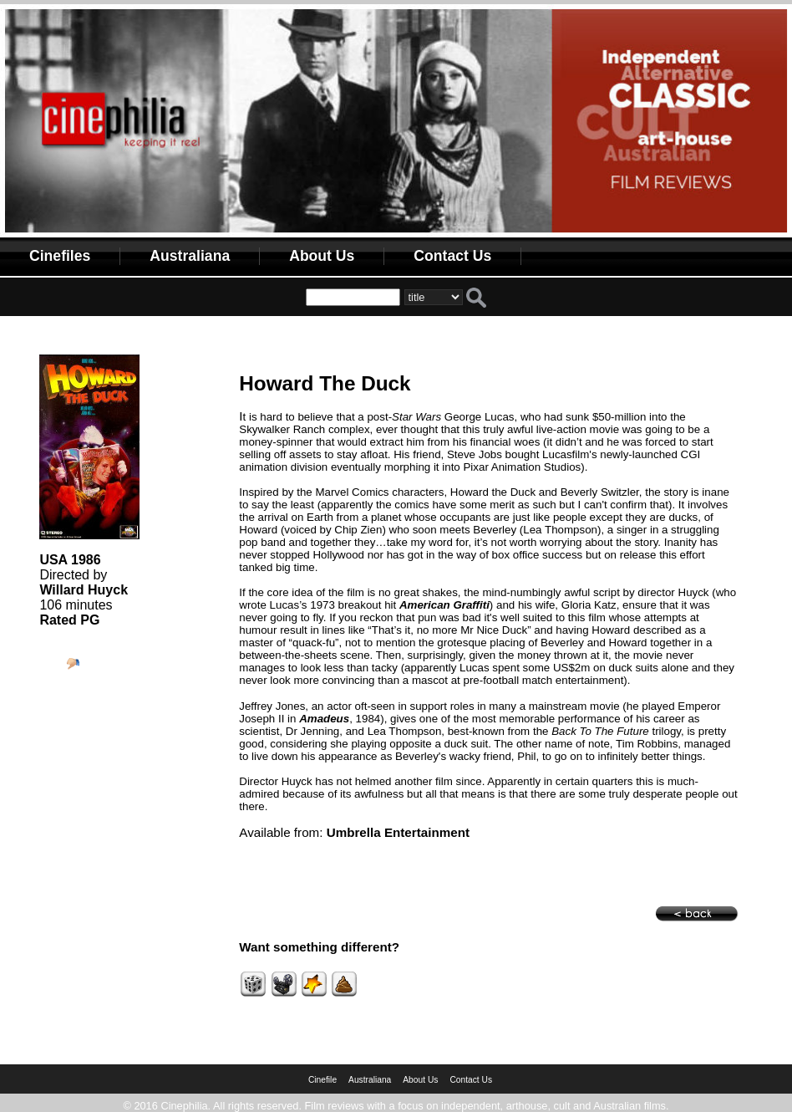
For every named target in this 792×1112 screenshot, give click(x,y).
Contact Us (452, 255)
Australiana (190, 255)
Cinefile (322, 1079)
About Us (321, 255)
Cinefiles (59, 255)
